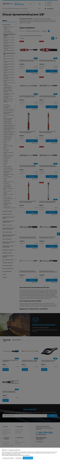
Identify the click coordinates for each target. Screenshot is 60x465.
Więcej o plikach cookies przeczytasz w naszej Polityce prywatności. (16, 455)
